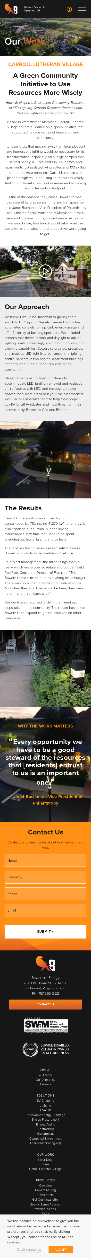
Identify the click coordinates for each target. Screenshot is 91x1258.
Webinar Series (45, 1209)
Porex (46, 1164)
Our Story (45, 1074)
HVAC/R (45, 1110)
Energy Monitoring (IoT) (45, 1143)
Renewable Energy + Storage (45, 1115)
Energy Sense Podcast (45, 1204)
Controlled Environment (45, 1138)
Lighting (45, 1105)
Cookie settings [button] (29, 1249)
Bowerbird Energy (11, 9)
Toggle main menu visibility (82, 9)
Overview (45, 1185)
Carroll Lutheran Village (45, 1169)
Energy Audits (45, 1124)
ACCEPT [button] (61, 1249)
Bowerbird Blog (45, 1190)
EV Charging (45, 1100)
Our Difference (46, 1079)
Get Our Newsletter (45, 1199)
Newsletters (45, 1195)
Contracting (45, 1129)
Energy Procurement (45, 1119)
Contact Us (69, 10)
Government (45, 1133)
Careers (45, 1084)
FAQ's (45, 1213)
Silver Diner (46, 1159)
